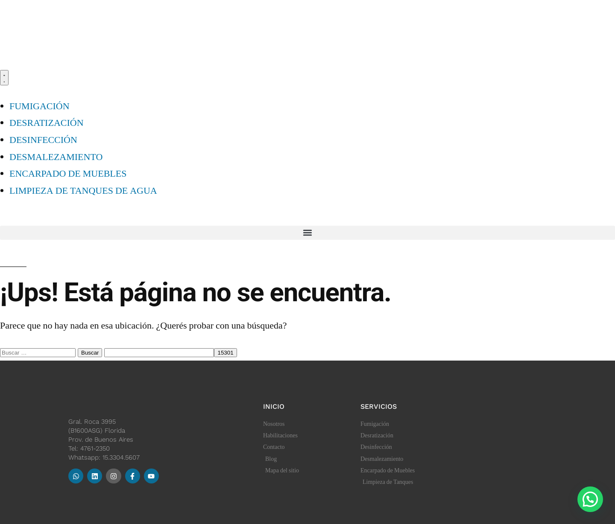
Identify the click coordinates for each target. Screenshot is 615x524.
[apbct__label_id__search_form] (159, 352)
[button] (307, 233)
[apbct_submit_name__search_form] (225, 352)
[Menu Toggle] (4, 77)
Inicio (273, 406)
